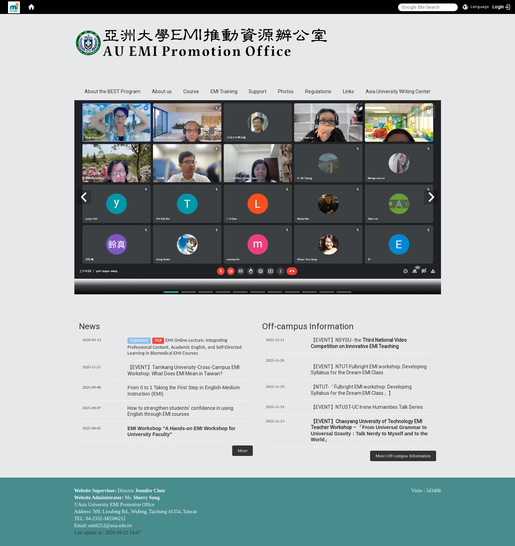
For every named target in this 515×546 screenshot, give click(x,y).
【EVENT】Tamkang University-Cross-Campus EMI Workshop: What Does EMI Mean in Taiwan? (183, 370)
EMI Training (224, 91)
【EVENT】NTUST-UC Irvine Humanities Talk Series (367, 407)
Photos (286, 91)
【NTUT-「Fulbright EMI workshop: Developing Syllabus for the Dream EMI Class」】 (361, 390)
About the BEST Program (112, 91)
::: (437, 20)
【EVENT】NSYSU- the (359, 343)
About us (162, 91)
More (243, 450)
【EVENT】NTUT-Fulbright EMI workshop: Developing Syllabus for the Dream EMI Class (369, 369)
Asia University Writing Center (398, 91)
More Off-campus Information (403, 455)
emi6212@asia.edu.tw (110, 525)
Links (348, 91)
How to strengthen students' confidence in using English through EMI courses (180, 411)
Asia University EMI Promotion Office (254, 47)
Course (191, 91)
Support (257, 91)
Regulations (318, 91)
